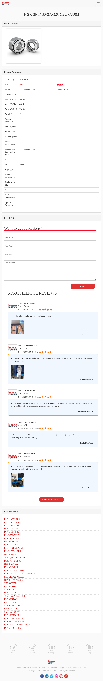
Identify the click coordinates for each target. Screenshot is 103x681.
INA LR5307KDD (12, 538)
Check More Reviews (51, 499)
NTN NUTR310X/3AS (14, 580)
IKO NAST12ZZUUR (14, 548)
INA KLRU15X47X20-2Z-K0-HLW (20, 573)
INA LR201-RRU (11, 532)
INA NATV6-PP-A (12, 567)
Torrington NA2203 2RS (15, 596)
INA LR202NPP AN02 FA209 (17, 625)
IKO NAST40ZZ (11, 586)
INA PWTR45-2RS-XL (14, 570)
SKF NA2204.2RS (12, 605)
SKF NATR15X (11, 589)
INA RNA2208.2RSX (13, 618)
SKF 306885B (10, 583)
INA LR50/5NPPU (12, 535)
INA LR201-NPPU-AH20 (15, 529)
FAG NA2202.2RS (12, 525)
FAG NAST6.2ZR (12, 519)
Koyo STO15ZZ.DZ (13, 609)
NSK (21, 84)
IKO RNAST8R (11, 541)
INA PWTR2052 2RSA (14, 621)
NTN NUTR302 (11, 564)
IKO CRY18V (10, 602)
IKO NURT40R (11, 599)
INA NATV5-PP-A (12, 561)
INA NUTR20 (10, 593)
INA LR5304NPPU (12, 628)
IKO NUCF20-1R (12, 615)
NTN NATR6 (10, 554)
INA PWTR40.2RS (12, 551)
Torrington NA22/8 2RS (14, 557)
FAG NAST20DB (12, 522)
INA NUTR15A (11, 545)
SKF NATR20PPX (12, 612)
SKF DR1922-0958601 (14, 577)
